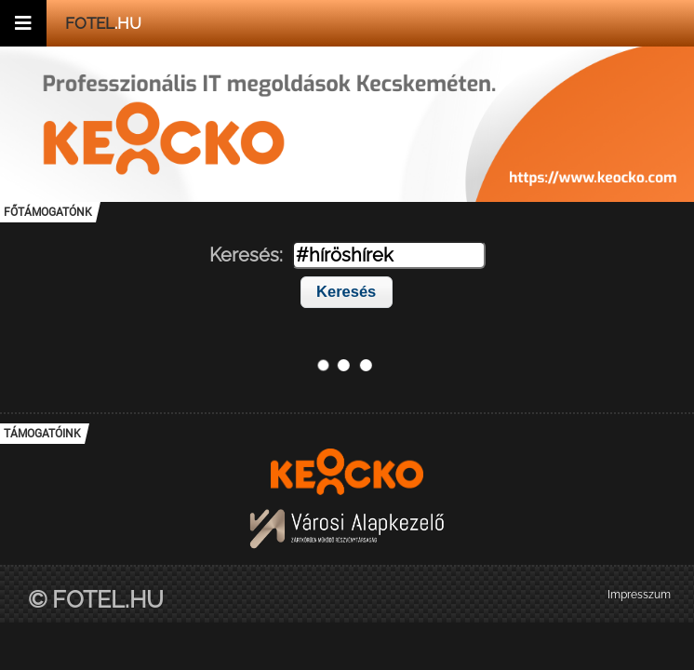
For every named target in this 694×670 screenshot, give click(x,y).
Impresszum (639, 594)
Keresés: (246, 255)
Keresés (346, 291)
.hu (103, 23)
